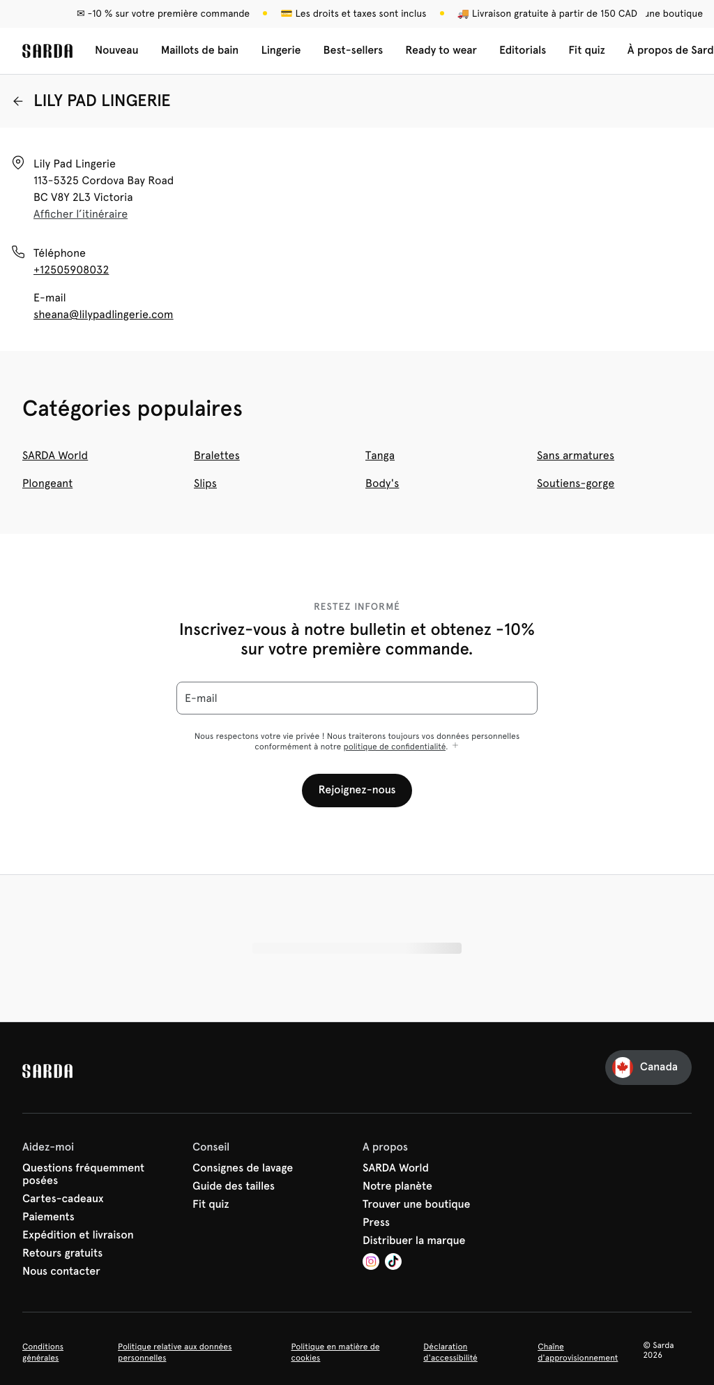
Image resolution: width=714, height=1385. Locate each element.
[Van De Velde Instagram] (371, 1263)
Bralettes (217, 455)
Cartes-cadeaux (63, 1199)
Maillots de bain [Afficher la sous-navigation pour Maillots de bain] (200, 50)
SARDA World (55, 455)
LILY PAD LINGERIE (91, 101)
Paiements (48, 1217)
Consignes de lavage (242, 1168)
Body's (382, 483)
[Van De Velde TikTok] (393, 1263)
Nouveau (117, 50)
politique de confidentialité (395, 746)
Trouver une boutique (417, 1205)
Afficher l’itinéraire (80, 213)
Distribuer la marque (414, 1241)
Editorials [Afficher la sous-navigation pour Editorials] (522, 50)
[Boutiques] (648, 14)
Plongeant (47, 483)
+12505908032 (71, 269)
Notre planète (397, 1187)
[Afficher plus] (455, 746)
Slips (205, 483)
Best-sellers (353, 50)
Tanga (380, 455)
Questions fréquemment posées (83, 1175)
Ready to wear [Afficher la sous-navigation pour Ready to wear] (441, 50)
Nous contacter (61, 1272)
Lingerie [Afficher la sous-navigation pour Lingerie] (281, 50)
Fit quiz (586, 50)
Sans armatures (575, 455)
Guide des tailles (233, 1187)
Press (376, 1223)
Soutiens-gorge (575, 483)
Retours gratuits (62, 1254)
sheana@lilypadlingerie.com (103, 314)
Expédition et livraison (78, 1235)
